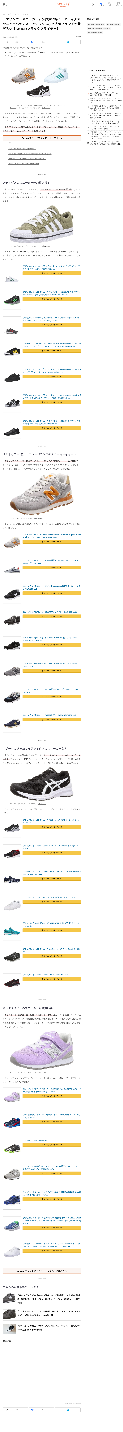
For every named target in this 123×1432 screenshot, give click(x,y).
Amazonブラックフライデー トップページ (42, 138)
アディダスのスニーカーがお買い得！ (22, 149)
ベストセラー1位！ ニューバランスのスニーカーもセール (30, 154)
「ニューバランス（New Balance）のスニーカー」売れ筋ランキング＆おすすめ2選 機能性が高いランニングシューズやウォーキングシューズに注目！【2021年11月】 (48, 1299)
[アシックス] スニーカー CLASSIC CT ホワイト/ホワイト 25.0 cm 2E (49, 897)
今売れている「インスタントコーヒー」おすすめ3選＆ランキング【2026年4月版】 (105, 122)
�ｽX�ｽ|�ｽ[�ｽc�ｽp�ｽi (96, 24)
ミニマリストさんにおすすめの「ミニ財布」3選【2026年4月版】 (105, 128)
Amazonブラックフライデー (51, 52)
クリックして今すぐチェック (53, 273)
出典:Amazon (39, 105)
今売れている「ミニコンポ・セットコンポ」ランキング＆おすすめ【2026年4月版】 (106, 143)
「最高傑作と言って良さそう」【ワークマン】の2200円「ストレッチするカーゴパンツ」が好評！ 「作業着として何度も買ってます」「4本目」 (105, 135)
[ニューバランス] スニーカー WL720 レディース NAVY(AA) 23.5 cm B (49, 715)
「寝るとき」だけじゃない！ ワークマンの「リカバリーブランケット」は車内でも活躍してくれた (105, 116)
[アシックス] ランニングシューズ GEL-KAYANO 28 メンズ (45, 975)
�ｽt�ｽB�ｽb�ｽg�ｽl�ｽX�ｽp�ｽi (99, 28)
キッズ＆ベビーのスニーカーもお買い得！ (23, 164)
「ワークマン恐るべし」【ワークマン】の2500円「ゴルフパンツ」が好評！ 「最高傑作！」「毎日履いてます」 (105, 87)
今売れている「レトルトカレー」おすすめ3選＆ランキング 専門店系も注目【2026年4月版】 (106, 100)
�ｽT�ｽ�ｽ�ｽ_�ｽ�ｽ (95, 32)
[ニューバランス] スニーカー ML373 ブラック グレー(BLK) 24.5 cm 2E (50, 612)
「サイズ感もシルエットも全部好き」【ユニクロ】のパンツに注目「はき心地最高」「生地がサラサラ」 (105, 108)
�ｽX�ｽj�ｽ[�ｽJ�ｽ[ (113, 24)
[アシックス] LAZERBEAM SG (35, 1140)
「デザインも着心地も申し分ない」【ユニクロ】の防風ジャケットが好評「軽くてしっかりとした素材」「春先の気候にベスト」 (105, 79)
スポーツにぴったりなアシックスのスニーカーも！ (27, 159)
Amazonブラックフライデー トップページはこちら (42, 1271)
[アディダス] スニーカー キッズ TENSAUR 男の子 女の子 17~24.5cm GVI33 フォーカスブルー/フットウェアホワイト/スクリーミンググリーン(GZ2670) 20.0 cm (52, 1220)
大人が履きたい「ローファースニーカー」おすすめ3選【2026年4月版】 (105, 94)
